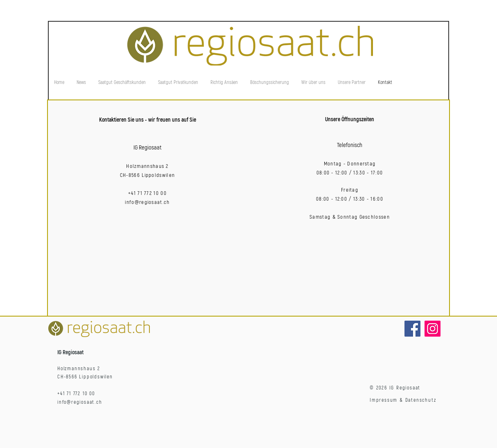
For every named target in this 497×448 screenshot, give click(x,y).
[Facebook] (412, 329)
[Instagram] (433, 329)
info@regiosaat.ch (147, 202)
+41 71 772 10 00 (147, 193)
